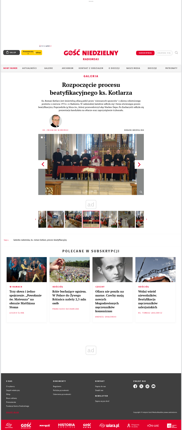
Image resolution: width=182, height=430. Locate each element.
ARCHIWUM (67, 68)
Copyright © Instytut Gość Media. (145, 412)
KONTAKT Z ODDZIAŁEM (91, 68)
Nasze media (133, 68)
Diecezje (152, 68)
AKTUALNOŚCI (29, 68)
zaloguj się (164, 53)
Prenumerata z (28, 53)
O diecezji (114, 68)
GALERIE (48, 68)
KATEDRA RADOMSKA (22, 240)
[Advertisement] (91, 23)
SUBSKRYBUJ (145, 53)
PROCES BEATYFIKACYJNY (57, 240)
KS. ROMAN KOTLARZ (38, 240)
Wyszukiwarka (176, 52)
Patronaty (171, 68)
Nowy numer (10, 68)
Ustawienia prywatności (62, 394)
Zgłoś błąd (12, 412)
